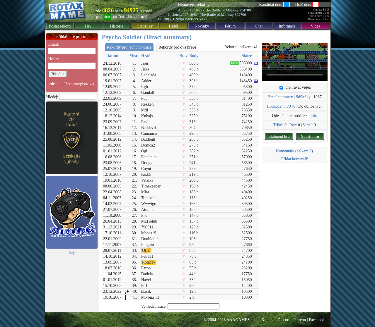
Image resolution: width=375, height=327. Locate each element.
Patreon (299, 320)
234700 (245, 10)
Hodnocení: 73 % (281, 106)
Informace (287, 26)
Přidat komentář (294, 159)
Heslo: (53, 59)
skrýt (72, 253)
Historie (116, 26)
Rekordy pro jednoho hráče (129, 47)
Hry (88, 26)
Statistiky (145, 26)
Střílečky (303, 97)
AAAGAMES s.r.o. (242, 320)
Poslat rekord (60, 26)
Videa (316, 26)
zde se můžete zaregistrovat (71, 84)
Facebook (317, 320)
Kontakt (268, 320)
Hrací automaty (280, 97)
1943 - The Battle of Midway (216, 10)
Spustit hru (310, 136)
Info (313, 115)
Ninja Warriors (186, 19)
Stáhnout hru (279, 136)
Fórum (230, 26)
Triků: (278, 125)
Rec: (293, 125)
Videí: (308, 125)
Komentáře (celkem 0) (294, 151)
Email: (53, 44)
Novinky (202, 26)
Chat (258, 26)
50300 (204, 19)
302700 (240, 14)
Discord (283, 320)
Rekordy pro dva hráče (177, 47)
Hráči (173, 26)
